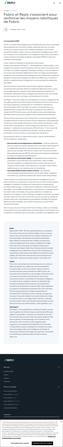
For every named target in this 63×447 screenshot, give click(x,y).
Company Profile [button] (8, 371)
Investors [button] (6, 378)
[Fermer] (61, 422)
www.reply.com (45, 258)
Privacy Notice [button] (11, 394)
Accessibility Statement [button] (10, 408)
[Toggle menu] (60, 3)
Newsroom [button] (7, 381)
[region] (31, 433)
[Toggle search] (54, 3)
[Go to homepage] (9, 3)
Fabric (6, 45)
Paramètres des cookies (20, 443)
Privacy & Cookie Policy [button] (10, 391)
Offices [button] (6, 375)
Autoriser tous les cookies (42, 443)
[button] (31, 415)
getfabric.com (53, 213)
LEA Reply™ (24, 65)
